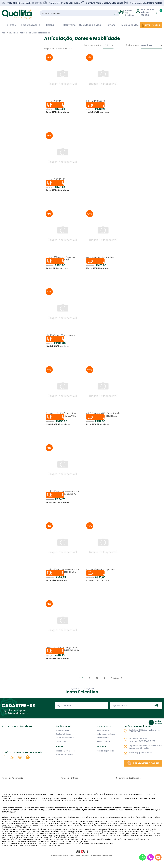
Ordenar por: (132, 45)
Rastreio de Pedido (64, 754)
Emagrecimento (30, 25)
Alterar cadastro (104, 741)
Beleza (50, 25)
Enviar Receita (152, 24)
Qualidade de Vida (90, 25)
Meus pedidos (103, 730)
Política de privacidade (107, 751)
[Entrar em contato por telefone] (150, 857)
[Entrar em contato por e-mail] (158, 857)
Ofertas (11, 25)
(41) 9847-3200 (147, 741)
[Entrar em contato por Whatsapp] (142, 857)
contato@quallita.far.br (140, 752)
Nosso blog (61, 741)
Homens (110, 25)
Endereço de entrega (106, 734)
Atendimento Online (146, 763)
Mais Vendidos (130, 25)
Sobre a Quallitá (63, 730)
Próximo (115, 678)
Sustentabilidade (63, 734)
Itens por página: (93, 45)
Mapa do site (54, 845)
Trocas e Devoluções (65, 751)
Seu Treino (69, 25)
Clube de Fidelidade (65, 737)
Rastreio (130, 12)
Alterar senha (103, 737)
